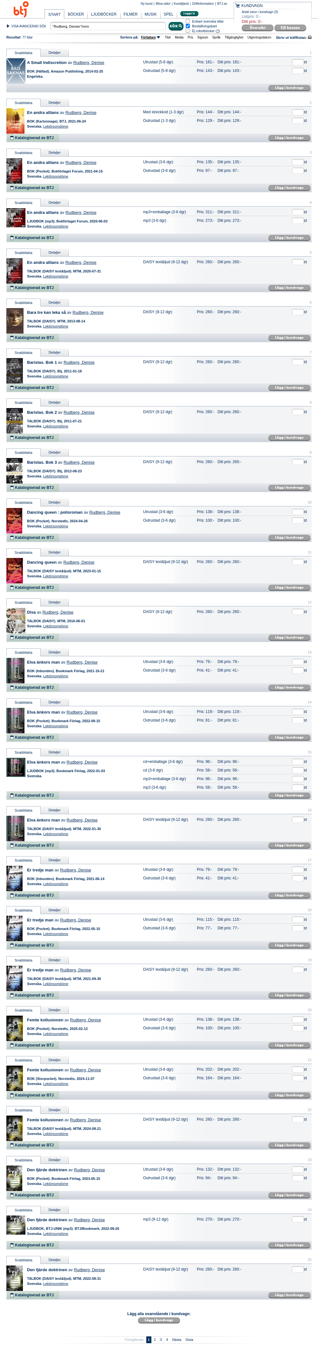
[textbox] (108, 26)
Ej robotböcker (203, 31)
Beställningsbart (204, 26)
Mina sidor (163, 3)
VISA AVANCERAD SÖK (28, 26)
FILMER (131, 14)
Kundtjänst (181, 3)
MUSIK (151, 14)
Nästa (176, 1340)
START (54, 14)
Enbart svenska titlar (208, 21)
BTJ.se (222, 3)
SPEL (169, 14)
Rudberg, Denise (88, 62)
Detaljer (55, 52)
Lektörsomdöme (55, 126)
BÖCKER (76, 14)
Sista (189, 1340)
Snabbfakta (23, 53)
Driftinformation (203, 3)
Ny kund (147, 3)
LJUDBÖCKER (104, 14)
